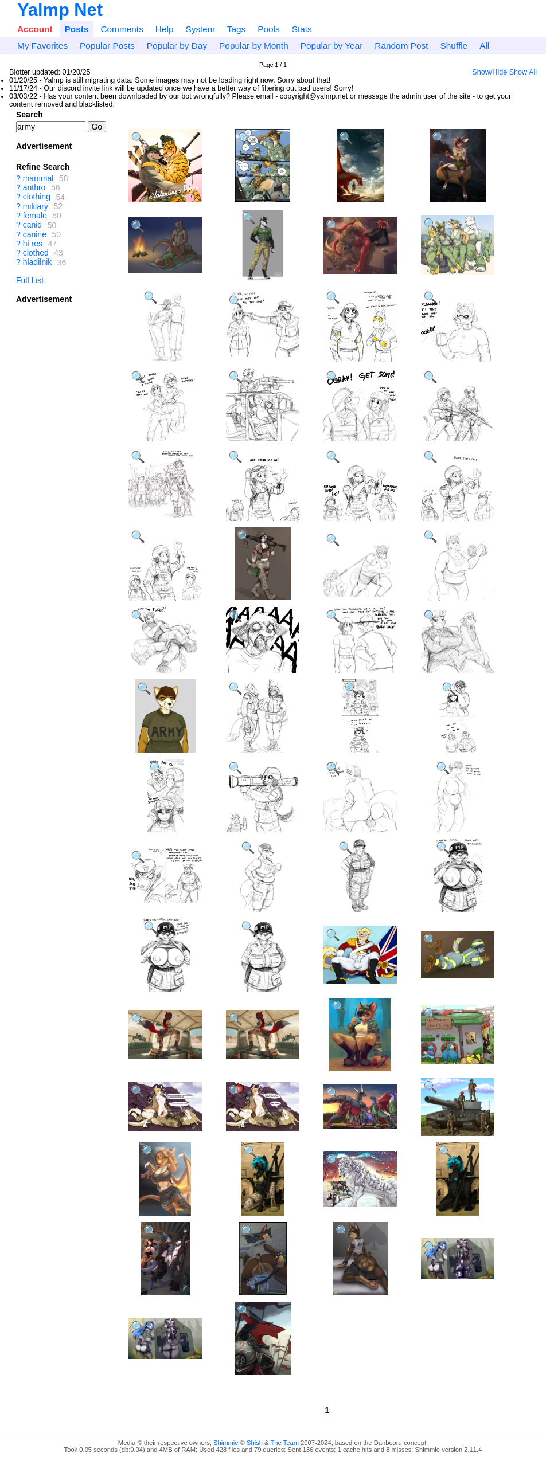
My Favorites (42, 45)
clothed (36, 252)
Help (164, 29)
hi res (32, 243)
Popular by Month (253, 45)
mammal (38, 178)
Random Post (401, 45)
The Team (284, 1442)
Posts (77, 29)
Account (35, 29)
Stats (302, 29)
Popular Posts (107, 45)
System (199, 29)
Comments (121, 29)
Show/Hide (489, 72)
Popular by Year (332, 45)
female (35, 215)
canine (34, 234)
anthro (34, 187)
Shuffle (454, 45)
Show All (523, 72)
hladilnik (37, 262)
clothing (36, 197)
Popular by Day (177, 45)
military (35, 206)
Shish (255, 1442)
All (484, 45)
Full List (30, 280)
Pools (269, 29)
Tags (236, 29)
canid (32, 225)
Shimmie (226, 1442)
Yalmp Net (60, 10)
